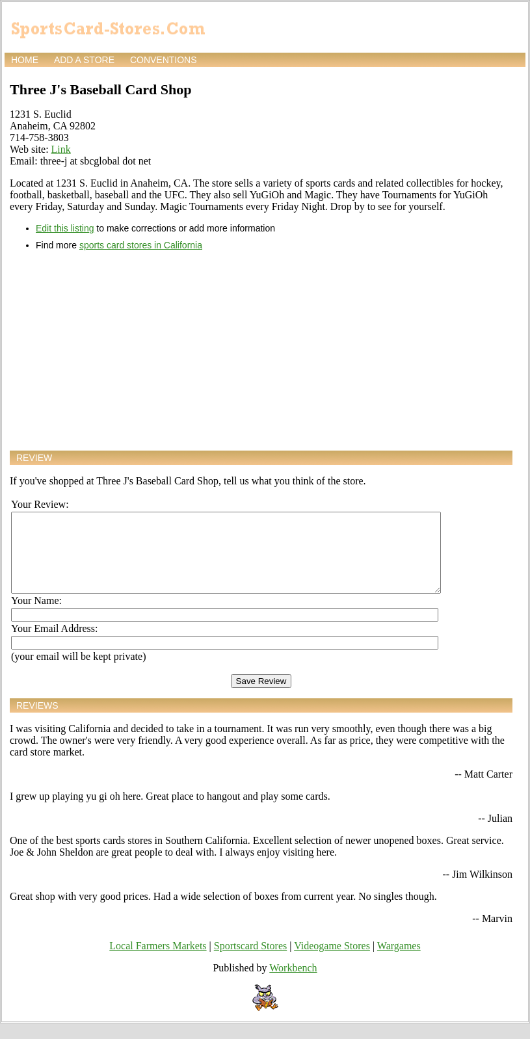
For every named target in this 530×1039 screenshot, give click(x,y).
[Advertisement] (261, 350)
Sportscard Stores (250, 961)
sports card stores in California (140, 245)
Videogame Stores (332, 961)
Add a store (84, 60)
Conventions (163, 60)
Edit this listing (65, 228)
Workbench (293, 983)
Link (61, 149)
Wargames (399, 961)
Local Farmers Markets (157, 961)
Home (24, 60)
